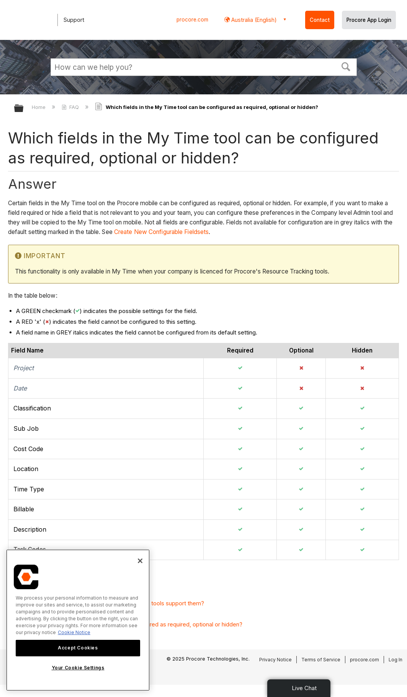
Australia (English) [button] (253, 19)
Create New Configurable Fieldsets (161, 232)
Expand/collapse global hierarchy (23, 108)
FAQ (71, 107)
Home (39, 107)
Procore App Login (369, 20)
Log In (395, 659)
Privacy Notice (275, 659)
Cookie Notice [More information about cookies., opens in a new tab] (74, 632)
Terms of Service (320, 659)
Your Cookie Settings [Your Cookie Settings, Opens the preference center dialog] (78, 668)
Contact (320, 20)
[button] (345, 66)
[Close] (140, 560)
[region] (78, 620)
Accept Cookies (78, 648)
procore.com (192, 19)
